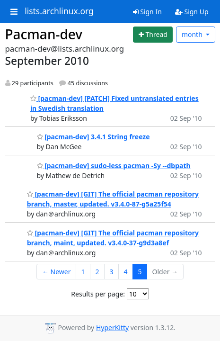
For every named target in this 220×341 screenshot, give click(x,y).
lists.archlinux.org (59, 11)
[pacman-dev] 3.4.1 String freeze (93, 136)
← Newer (56, 271)
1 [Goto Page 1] (83, 271)
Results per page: (98, 293)
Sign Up (192, 11)
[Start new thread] (153, 35)
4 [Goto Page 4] (126, 271)
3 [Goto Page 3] (112, 271)
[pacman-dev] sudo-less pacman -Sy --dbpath (114, 165)
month (193, 34)
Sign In (147, 11)
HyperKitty (112, 327)
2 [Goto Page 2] (97, 271)
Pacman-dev (44, 34)
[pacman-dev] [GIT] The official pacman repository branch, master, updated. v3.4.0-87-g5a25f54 (113, 198)
